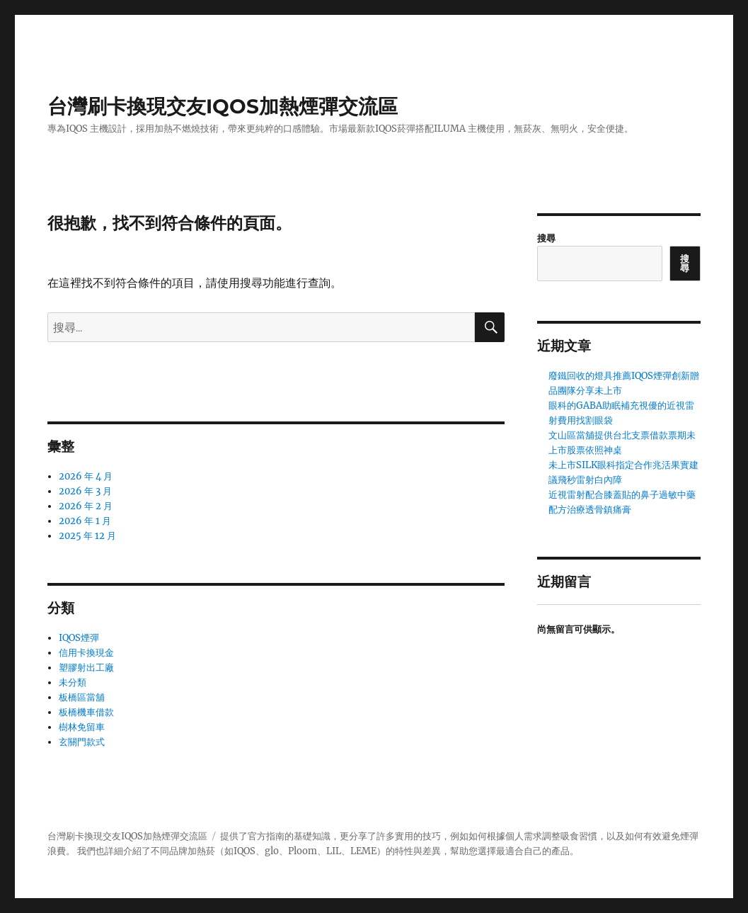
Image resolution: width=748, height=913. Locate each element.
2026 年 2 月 (86, 506)
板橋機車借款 (86, 712)
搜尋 (546, 238)
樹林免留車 (82, 727)
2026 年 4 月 (86, 476)
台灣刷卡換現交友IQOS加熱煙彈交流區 (222, 106)
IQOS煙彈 (79, 638)
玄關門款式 (82, 742)
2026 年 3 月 (85, 491)
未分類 (72, 682)
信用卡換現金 (86, 653)
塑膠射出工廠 (86, 668)
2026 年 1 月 (85, 521)
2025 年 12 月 (87, 536)
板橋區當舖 (82, 697)
